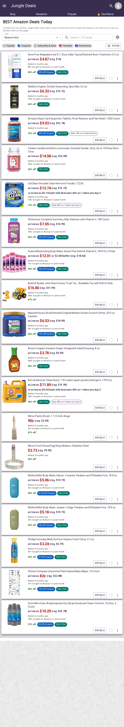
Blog (12, 14)
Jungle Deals (23, 5)
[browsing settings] (117, 37)
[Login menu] (118, 5)
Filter (113, 45)
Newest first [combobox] (12, 37)
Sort (6, 34)
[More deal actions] (117, 78)
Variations (41, 14)
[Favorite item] (111, 78)
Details (99, 78)
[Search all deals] (111, 5)
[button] (9, 46)
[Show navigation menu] (4, 6)
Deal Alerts (105, 14)
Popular (72, 14)
